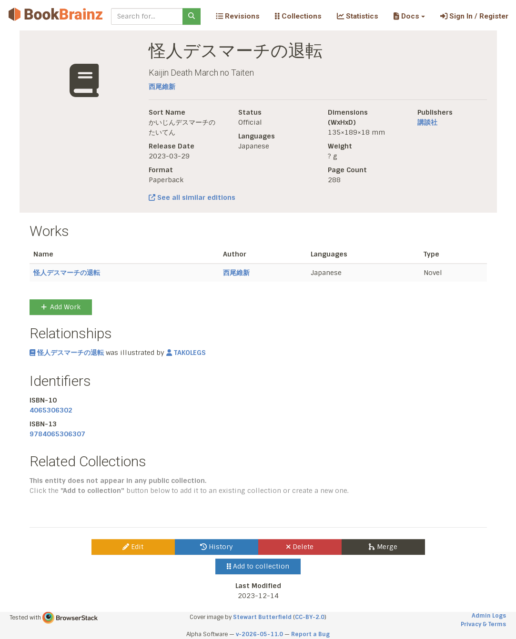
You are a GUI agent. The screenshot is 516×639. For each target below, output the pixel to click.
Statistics (357, 16)
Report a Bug (310, 634)
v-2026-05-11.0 (259, 634)
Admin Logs (489, 615)
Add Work (61, 307)
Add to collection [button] (258, 566)
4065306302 (51, 410)
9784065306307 (57, 434)
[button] (409, 16)
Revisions (238, 16)
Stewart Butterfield (262, 617)
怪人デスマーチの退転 (66, 272)
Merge (383, 546)
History (216, 546)
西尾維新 (162, 86)
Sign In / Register (474, 16)
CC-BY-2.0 (309, 617)
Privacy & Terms (483, 624)
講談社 (427, 122)
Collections (298, 16)
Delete (300, 546)
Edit (132, 546)
